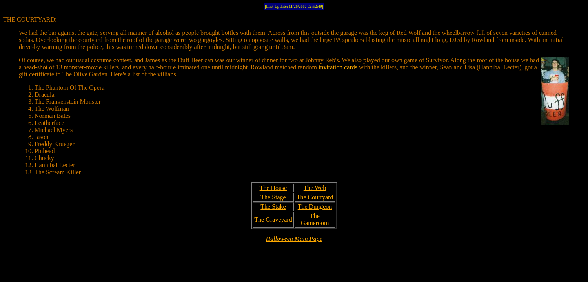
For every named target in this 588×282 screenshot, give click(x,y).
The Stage (273, 197)
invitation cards (338, 67)
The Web (315, 187)
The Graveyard (273, 219)
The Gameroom (315, 219)
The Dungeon (315, 206)
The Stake (273, 206)
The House (273, 187)
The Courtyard (315, 197)
